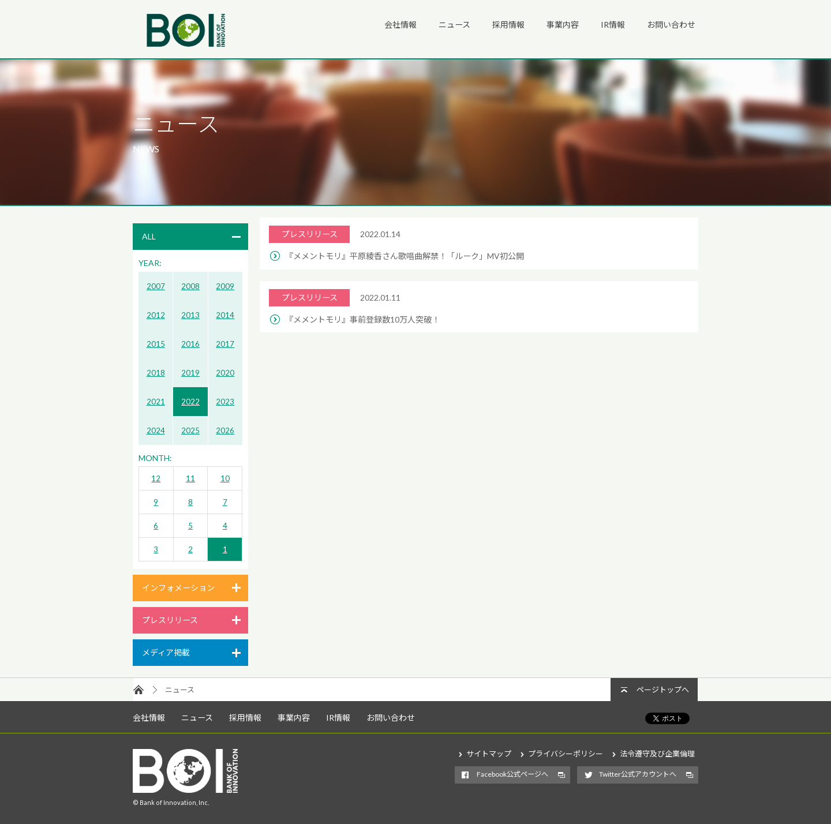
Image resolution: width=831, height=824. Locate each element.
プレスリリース (170, 620)
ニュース (454, 24)
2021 (156, 401)
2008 (190, 286)
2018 (156, 372)
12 (155, 478)
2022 (190, 401)
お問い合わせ (671, 24)
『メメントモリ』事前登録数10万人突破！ (362, 319)
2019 (190, 372)
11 (190, 478)
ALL (149, 236)
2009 (225, 286)
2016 (190, 344)
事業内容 (562, 24)
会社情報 (400, 24)
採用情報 (508, 24)
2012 (156, 315)
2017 (225, 344)
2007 (156, 286)
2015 (156, 344)
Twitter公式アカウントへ (637, 774)
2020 (225, 372)
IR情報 (613, 24)
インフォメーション (178, 588)
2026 (225, 430)
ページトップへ (663, 689)
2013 (190, 315)
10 (225, 478)
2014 (225, 315)
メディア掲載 (166, 652)
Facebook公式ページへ (512, 774)
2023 (225, 401)
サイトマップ (488, 753)
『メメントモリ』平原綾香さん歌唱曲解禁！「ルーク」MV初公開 (404, 256)
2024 (156, 430)
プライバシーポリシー (565, 753)
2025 (190, 430)
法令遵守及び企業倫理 (657, 753)
